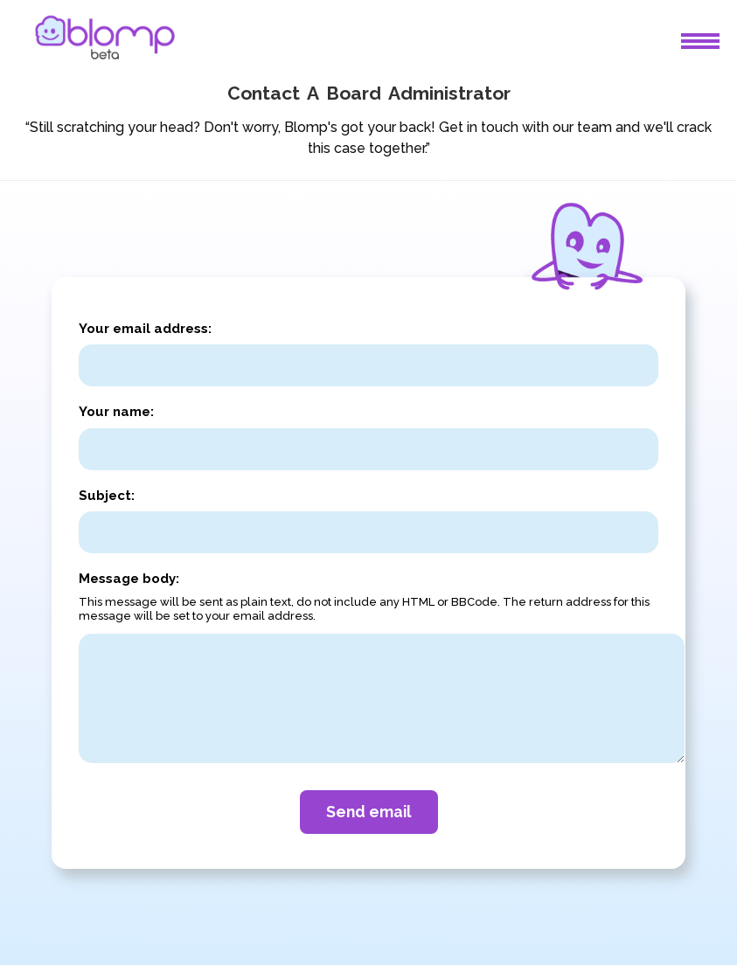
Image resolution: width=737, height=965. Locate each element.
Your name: (116, 412)
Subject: (107, 495)
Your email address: (145, 329)
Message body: (129, 579)
